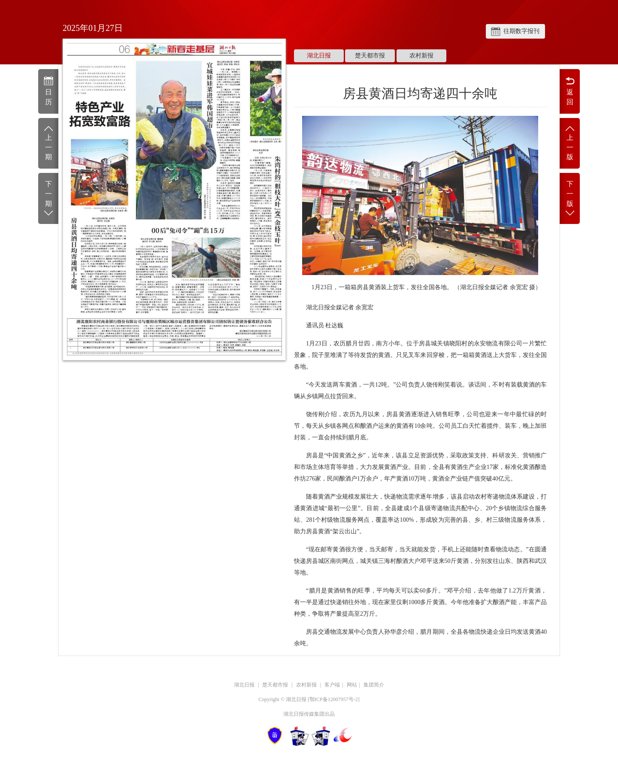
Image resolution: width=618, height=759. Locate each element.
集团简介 (374, 685)
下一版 (570, 199)
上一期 (48, 142)
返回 (570, 91)
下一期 (48, 199)
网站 (352, 685)
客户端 (332, 685)
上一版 (570, 142)
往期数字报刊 (521, 31)
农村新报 (421, 55)
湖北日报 (319, 55)
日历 (48, 91)
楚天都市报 (370, 55)
